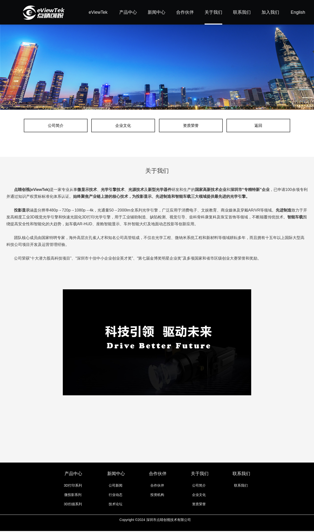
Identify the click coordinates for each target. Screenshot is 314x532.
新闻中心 (156, 12)
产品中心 (128, 12)
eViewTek (98, 12)
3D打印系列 (73, 486)
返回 (223, 126)
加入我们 (270, 12)
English (298, 12)
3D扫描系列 (73, 505)
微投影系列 (72, 496)
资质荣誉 (179, 126)
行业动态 (115, 496)
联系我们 (242, 12)
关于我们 (213, 12)
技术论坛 (115, 505)
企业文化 (135, 126)
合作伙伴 (185, 12)
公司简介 (91, 126)
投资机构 (157, 496)
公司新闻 (115, 486)
